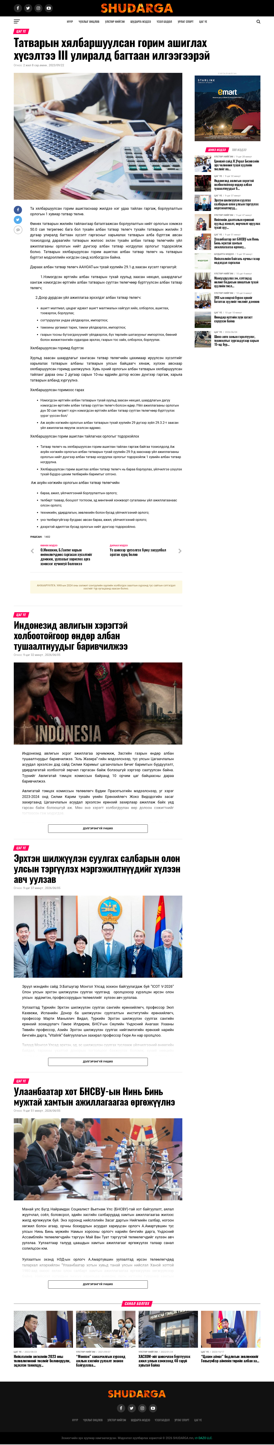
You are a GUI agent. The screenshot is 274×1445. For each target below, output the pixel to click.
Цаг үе (203, 21)
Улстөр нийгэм (115, 21)
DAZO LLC (203, 1438)
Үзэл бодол (164, 21)
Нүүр (70, 21)
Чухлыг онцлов (89, 21)
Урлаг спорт (185, 21)
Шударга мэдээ (141, 21)
